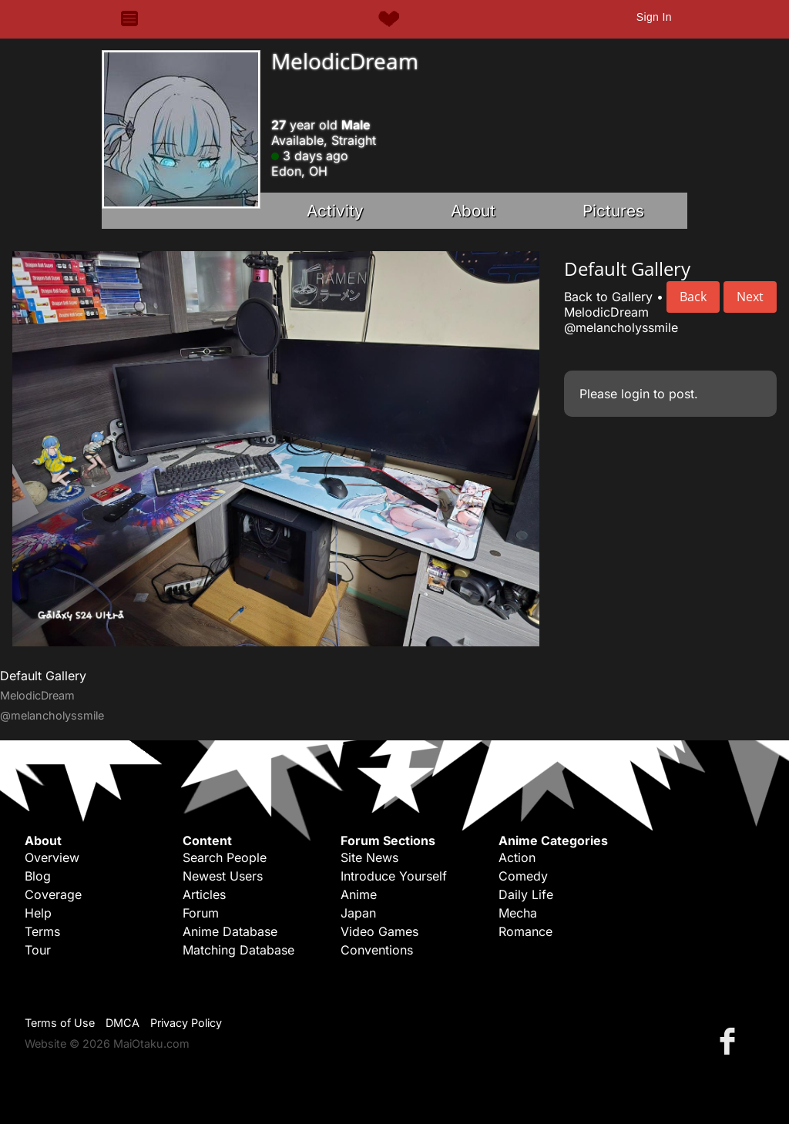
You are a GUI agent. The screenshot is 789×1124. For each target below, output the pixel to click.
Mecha (518, 913)
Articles (204, 894)
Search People (225, 857)
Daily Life (526, 894)
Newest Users (223, 876)
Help (38, 913)
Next (750, 296)
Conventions (377, 950)
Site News (369, 857)
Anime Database (230, 931)
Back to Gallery (608, 296)
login (635, 393)
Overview (52, 857)
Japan (358, 913)
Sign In (654, 17)
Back (693, 296)
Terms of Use (60, 1022)
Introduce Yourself (394, 876)
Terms (42, 931)
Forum (201, 913)
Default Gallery (43, 675)
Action (517, 857)
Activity (335, 210)
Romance (525, 931)
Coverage (53, 894)
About (473, 210)
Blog (38, 876)
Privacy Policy (186, 1022)
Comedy (523, 876)
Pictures (613, 210)
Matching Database (238, 950)
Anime (359, 894)
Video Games (379, 931)
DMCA (122, 1022)
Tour (38, 950)
